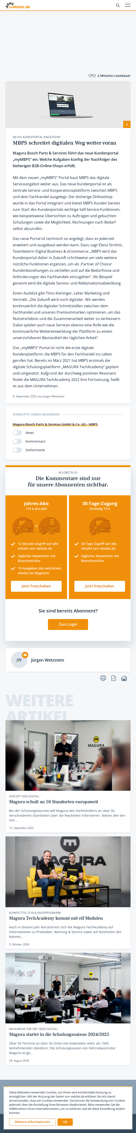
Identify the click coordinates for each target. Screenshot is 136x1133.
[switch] (17, 432)
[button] (65, 1122)
